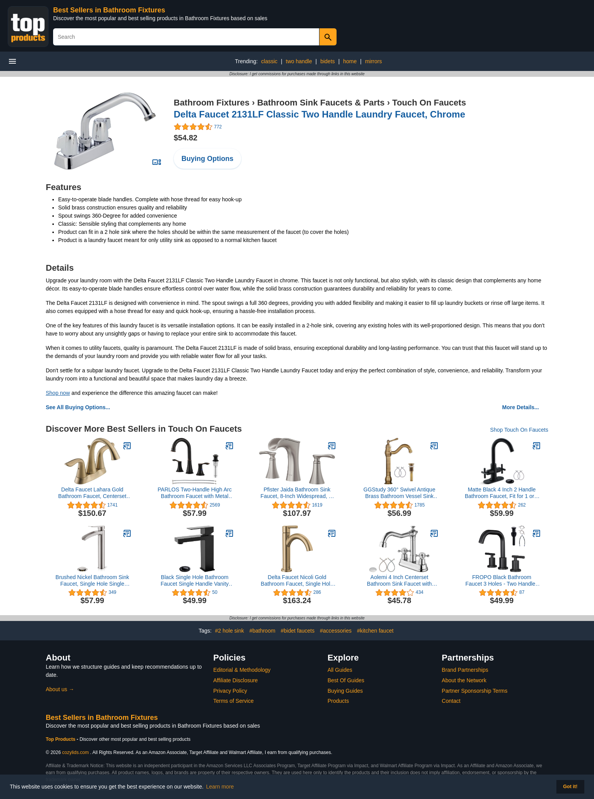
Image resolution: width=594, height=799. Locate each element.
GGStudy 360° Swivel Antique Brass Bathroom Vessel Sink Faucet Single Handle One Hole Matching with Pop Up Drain (399, 493)
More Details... (520, 407)
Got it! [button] (570, 786)
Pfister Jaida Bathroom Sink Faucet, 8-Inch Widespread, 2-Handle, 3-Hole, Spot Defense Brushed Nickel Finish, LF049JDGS (297, 493)
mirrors (373, 61)
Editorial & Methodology (242, 670)
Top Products (61, 739)
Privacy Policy (230, 691)
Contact (451, 701)
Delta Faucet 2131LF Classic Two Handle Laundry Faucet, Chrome (319, 114)
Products (338, 701)
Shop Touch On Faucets (519, 430)
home (350, 61)
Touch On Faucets (429, 102)
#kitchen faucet (375, 631)
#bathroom (262, 631)
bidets (327, 61)
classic (269, 61)
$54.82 (185, 137)
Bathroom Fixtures (212, 102)
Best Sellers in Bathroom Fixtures (109, 10)
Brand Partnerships (465, 670)
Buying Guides (345, 691)
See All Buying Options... (78, 407)
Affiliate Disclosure (235, 680)
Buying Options (207, 159)
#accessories (336, 631)
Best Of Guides (346, 680)
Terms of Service (233, 701)
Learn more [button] (220, 786)
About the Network (464, 680)
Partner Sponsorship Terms (474, 691)
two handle (299, 61)
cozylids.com (75, 752)
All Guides (340, 670)
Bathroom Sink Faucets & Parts (321, 102)
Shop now (58, 393)
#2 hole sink (229, 631)
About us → (60, 689)
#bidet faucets (297, 631)
